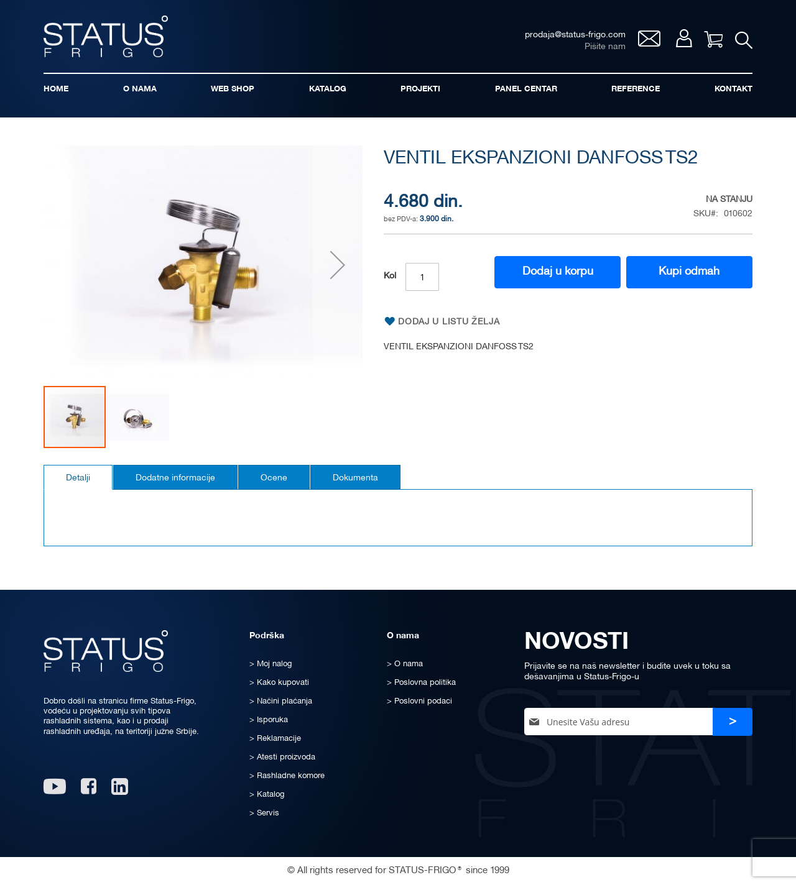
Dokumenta (355, 478)
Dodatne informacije (175, 478)
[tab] (78, 477)
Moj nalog (684, 38)
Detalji (78, 478)
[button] (338, 265)
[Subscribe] (732, 722)
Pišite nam (605, 47)
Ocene (274, 478)
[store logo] (106, 36)
